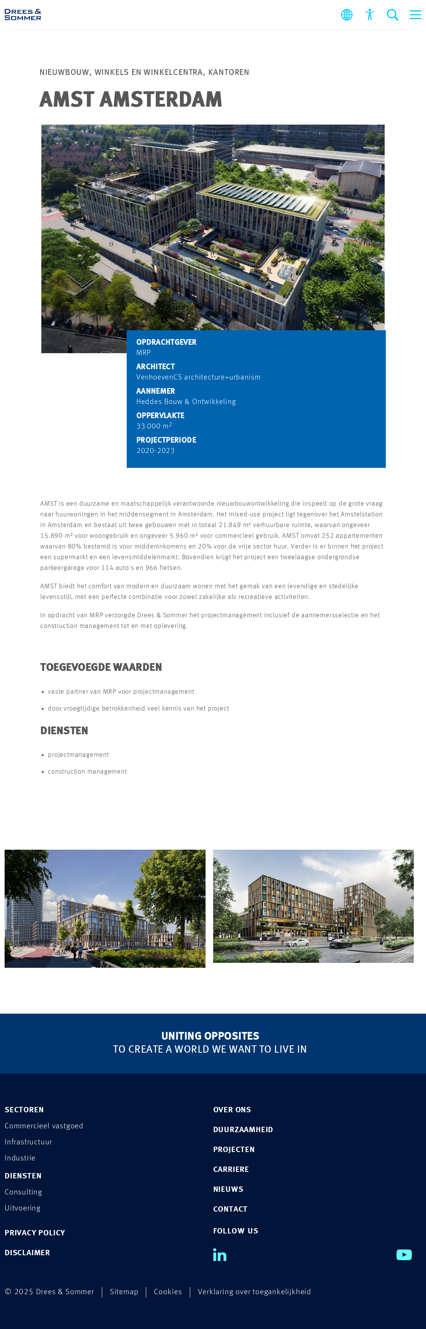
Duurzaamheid (243, 1130)
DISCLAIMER (27, 1253)
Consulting (23, 1192)
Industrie (20, 1158)
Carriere (231, 1170)
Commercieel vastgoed (44, 1126)
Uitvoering (23, 1208)
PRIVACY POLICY (35, 1233)
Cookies (168, 1292)
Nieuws (228, 1190)
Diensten (23, 1176)
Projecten (234, 1150)
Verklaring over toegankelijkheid (254, 1292)
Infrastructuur (28, 1142)
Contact (230, 1210)
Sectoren (24, 1110)
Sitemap (124, 1292)
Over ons (232, 1110)
